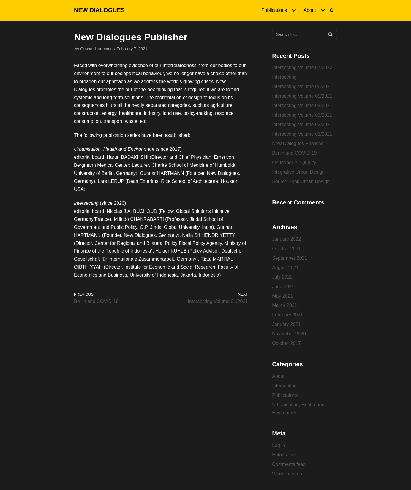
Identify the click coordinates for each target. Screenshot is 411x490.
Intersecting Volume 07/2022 (302, 67)
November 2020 (289, 333)
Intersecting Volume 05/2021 (302, 96)
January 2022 (286, 239)
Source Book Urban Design (301, 181)
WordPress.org (287, 473)
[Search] (332, 10)
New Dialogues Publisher (298, 143)
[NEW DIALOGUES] (99, 10)
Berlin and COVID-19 (294, 153)
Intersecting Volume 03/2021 (302, 115)
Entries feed (284, 454)
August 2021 (285, 267)
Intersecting (284, 77)
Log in (278, 445)
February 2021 (287, 314)
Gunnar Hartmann (96, 49)
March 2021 (284, 305)
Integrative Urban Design (298, 172)
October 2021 (286, 248)
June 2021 (283, 286)
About (278, 376)
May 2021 (282, 296)
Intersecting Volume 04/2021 (302, 105)
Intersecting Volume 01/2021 (302, 134)
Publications (285, 395)
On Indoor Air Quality (294, 162)
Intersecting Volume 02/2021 (302, 124)
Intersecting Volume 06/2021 (302, 86)
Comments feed (289, 464)
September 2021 (289, 258)
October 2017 (286, 343)
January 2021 (286, 324)
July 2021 (282, 277)
